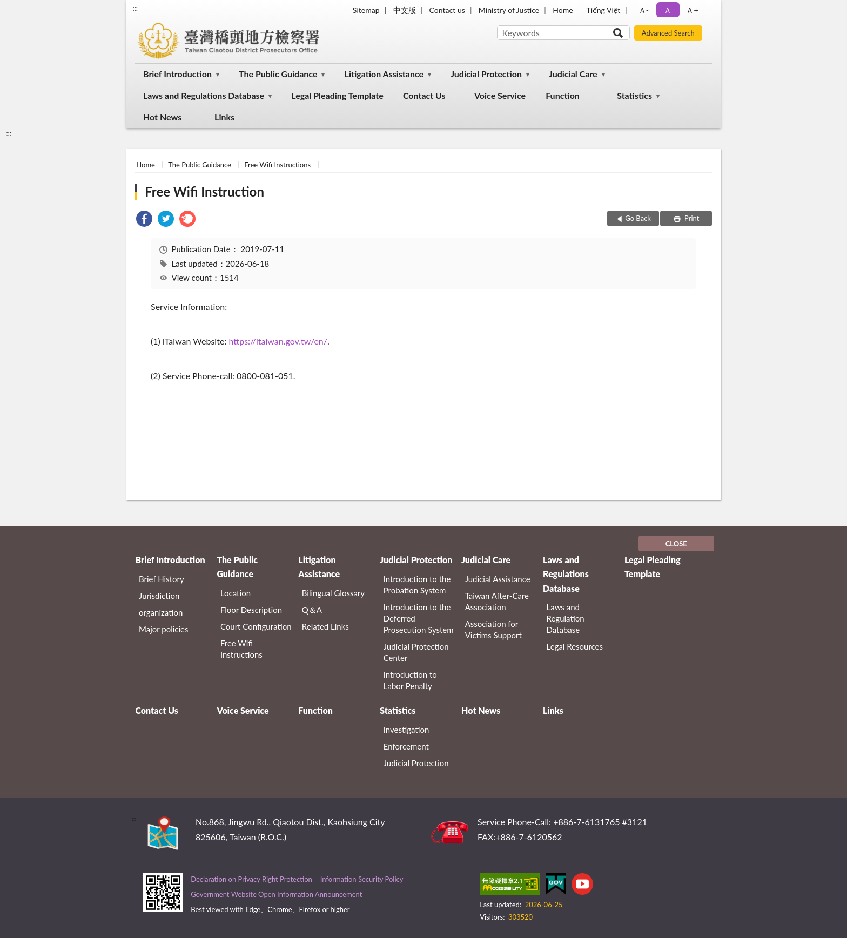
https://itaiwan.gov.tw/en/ (277, 341)
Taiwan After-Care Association (497, 601)
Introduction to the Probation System (417, 584)
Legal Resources (575, 646)
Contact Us (424, 95)
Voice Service (500, 95)
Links (224, 117)
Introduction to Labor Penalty (410, 680)
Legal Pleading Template (337, 95)
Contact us (447, 10)
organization (161, 612)
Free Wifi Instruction (204, 191)
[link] (144, 220)
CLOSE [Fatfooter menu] (676, 543)
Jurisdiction (159, 595)
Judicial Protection (486, 74)
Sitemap (366, 10)
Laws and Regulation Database (565, 618)
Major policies (163, 629)
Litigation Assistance (384, 74)
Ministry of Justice (509, 10)
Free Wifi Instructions (277, 164)
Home (563, 10)
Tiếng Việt (604, 10)
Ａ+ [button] (692, 10)
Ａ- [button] (643, 10)
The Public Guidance (278, 74)
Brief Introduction (177, 74)
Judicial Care (573, 74)
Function (563, 95)
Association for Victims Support (493, 629)
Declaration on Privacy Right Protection (251, 879)
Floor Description (251, 610)
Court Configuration (256, 626)
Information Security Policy (362, 879)
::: (135, 8)
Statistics (634, 95)
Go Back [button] (638, 218)
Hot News (162, 117)
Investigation (406, 729)
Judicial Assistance (497, 579)
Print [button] (691, 218)
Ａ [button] (667, 10)
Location (235, 593)
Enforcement (406, 746)
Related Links (325, 626)
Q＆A (312, 610)
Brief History (161, 579)
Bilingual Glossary (333, 593)
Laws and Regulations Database (203, 95)
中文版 (404, 10)
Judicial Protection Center (416, 652)
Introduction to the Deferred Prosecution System (419, 618)
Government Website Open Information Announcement (276, 894)
